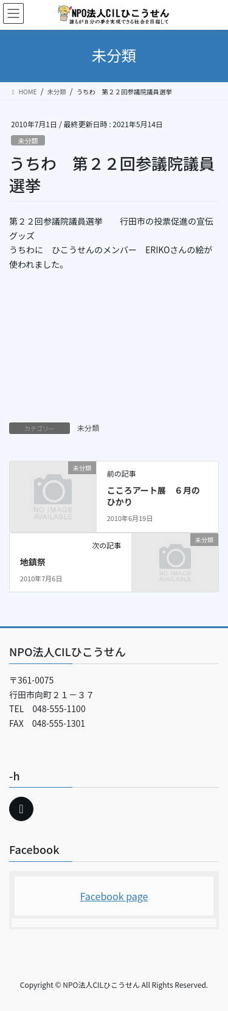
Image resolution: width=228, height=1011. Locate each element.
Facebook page (114, 896)
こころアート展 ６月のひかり (153, 496)
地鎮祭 (33, 562)
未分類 (28, 140)
